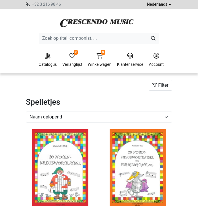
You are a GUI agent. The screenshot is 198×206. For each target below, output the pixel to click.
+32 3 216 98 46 (46, 4)
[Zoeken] (153, 38)
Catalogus (48, 60)
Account (156, 60)
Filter (160, 85)
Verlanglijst (72, 60)
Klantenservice (130, 60)
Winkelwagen (100, 60)
